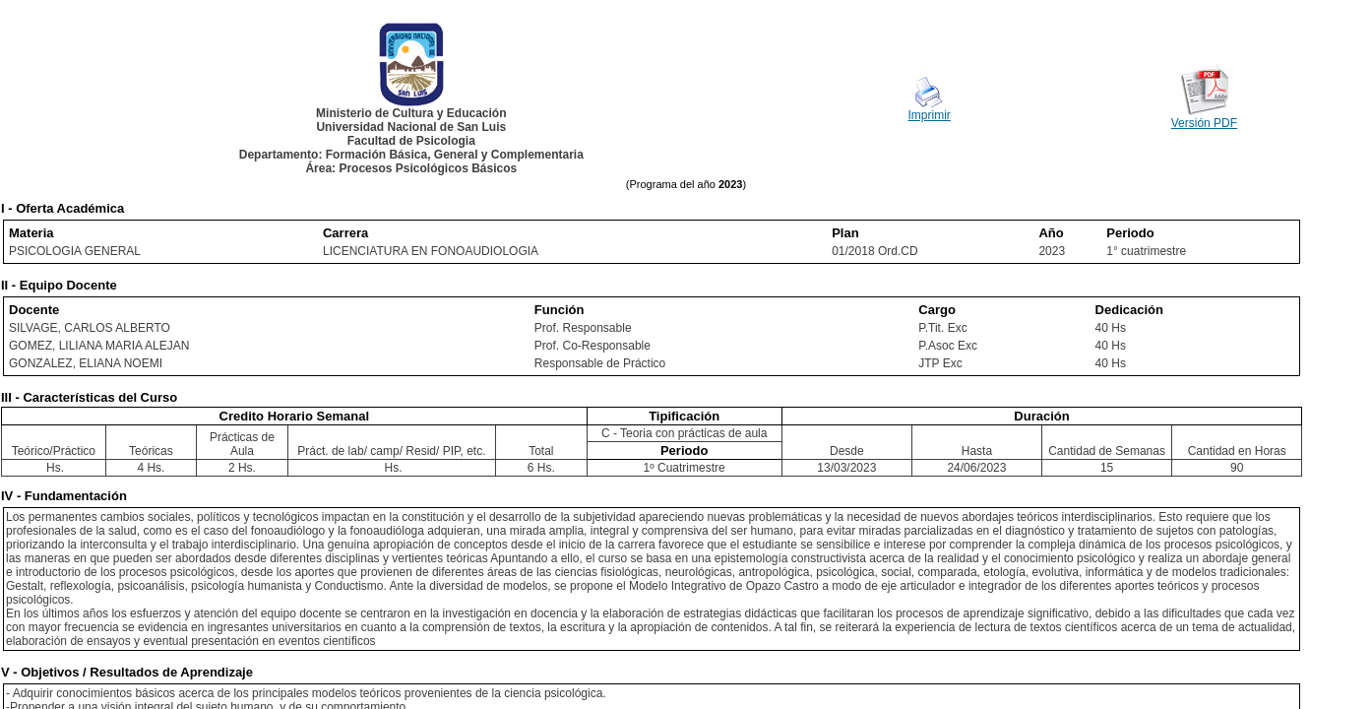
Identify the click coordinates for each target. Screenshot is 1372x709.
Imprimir (929, 115)
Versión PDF (1204, 123)
